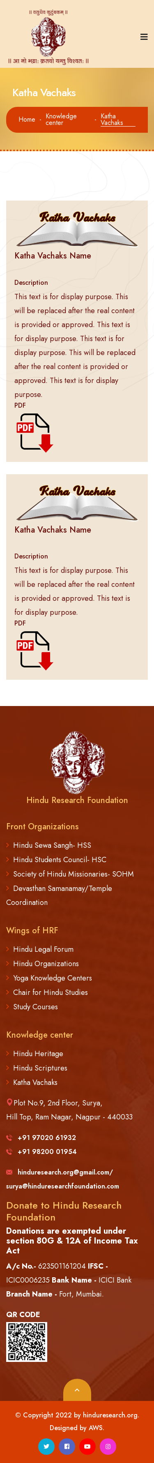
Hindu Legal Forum (43, 949)
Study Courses (35, 1006)
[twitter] (46, 1446)
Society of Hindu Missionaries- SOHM (73, 874)
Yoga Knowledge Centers (52, 978)
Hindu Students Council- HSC (59, 859)
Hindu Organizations (46, 963)
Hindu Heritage (38, 1053)
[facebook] (67, 1446)
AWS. (96, 1428)
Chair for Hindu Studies (50, 992)
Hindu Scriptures (40, 1068)
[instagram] (108, 1446)
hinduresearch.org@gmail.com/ (59, 1172)
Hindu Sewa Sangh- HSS (52, 845)
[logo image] (51, 37)
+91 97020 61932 (41, 1137)
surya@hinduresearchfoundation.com (62, 1186)
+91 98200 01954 (41, 1151)
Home (26, 119)
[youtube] (87, 1446)
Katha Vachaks (35, 1082)
